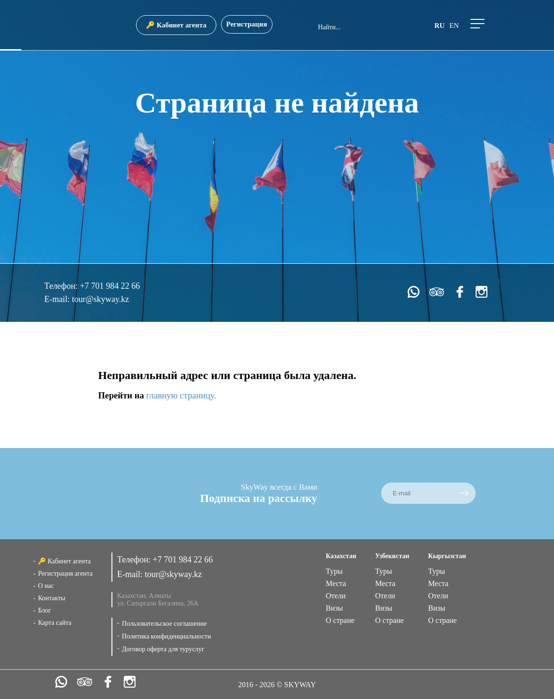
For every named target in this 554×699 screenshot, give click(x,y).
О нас (46, 585)
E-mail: (58, 299)
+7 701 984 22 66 (110, 286)
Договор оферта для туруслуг (163, 649)
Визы (334, 608)
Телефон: (62, 286)
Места (336, 583)
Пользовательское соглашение (164, 623)
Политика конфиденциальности (166, 636)
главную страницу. (181, 395)
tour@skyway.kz (100, 299)
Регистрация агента (65, 573)
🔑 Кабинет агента (176, 25)
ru (440, 25)
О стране (340, 620)
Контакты (51, 598)
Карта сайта (54, 622)
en (454, 25)
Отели (336, 596)
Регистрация (246, 24)
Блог (44, 610)
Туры (334, 571)
